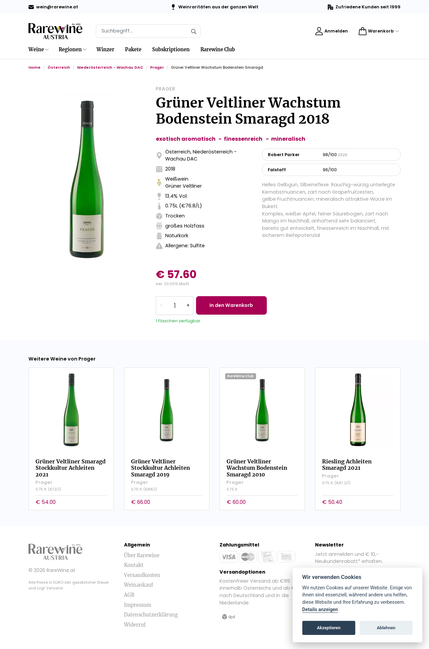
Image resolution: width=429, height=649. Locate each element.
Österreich (59, 67)
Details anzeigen (320, 609)
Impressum (137, 605)
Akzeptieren (329, 627)
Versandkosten (142, 575)
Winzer (105, 50)
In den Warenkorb (232, 305)
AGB (129, 595)
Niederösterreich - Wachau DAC (110, 67)
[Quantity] (174, 305)
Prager (157, 67)
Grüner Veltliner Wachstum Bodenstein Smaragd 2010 (257, 467)
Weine (36, 50)
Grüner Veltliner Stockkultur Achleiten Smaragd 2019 (160, 467)
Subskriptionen (171, 50)
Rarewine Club (217, 50)
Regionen (70, 50)
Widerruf (135, 625)
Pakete (133, 50)
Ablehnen (386, 627)
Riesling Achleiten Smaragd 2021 (347, 464)
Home (34, 67)
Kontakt (133, 565)
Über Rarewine (142, 555)
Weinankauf (138, 585)
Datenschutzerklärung (151, 614)
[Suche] (148, 31)
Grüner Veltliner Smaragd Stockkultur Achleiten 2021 (71, 467)
